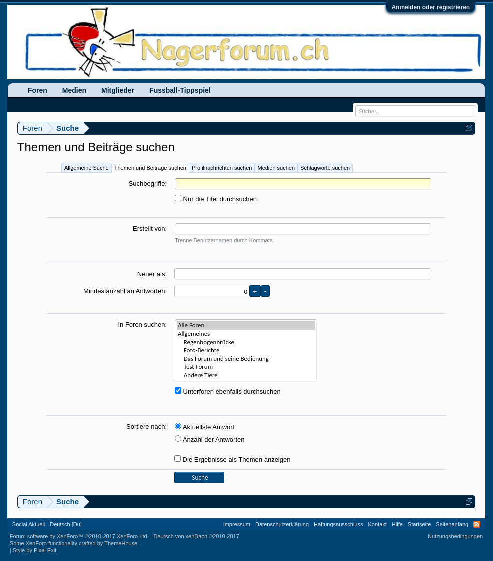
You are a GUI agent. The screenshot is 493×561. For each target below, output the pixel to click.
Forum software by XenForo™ (79, 536)
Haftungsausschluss (338, 524)
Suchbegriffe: (148, 183)
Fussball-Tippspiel (180, 90)
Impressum (237, 524)
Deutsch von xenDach (196, 536)
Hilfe (397, 524)
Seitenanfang (452, 524)
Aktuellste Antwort (204, 427)
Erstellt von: (150, 228)
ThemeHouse (121, 543)
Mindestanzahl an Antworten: (125, 291)
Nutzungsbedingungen (455, 536)
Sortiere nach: (146, 426)
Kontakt (377, 524)
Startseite (419, 524)
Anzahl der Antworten (209, 439)
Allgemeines (246, 334)
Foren (38, 90)
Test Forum (246, 367)
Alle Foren (246, 325)
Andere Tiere (246, 375)
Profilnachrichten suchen (222, 168)
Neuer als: (152, 274)
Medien (74, 90)
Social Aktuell (28, 524)
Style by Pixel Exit (34, 550)
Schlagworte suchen (325, 168)
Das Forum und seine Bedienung (246, 359)
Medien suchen (276, 168)
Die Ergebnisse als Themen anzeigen (232, 459)
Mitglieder (118, 90)
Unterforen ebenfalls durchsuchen (228, 391)
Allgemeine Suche (86, 168)
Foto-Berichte (246, 350)
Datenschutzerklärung (282, 524)
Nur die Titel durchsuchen (216, 199)
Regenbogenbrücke (246, 342)
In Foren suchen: (142, 324)
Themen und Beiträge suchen (150, 168)
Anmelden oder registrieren (431, 7)
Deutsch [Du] (66, 524)
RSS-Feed (477, 524)
